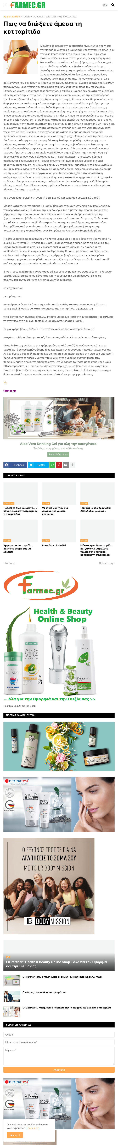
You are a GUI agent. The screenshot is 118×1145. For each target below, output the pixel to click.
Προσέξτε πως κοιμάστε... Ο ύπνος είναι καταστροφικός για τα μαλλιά (20, 510)
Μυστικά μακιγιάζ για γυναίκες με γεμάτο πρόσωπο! (55, 510)
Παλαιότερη (106, 563)
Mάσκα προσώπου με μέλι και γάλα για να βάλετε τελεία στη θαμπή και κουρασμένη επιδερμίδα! (96, 550)
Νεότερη (10, 563)
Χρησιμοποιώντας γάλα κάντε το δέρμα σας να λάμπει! (17, 548)
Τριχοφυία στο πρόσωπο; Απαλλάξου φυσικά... (95, 509)
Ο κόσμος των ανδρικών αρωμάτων (44, 992)
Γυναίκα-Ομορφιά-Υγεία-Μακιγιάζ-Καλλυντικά (49, 16)
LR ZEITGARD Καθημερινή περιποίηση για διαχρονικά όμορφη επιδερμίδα (67, 1007)
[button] (4, 5)
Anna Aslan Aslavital (54, 545)
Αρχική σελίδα (11, 16)
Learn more (32, 1128)
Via (5, 382)
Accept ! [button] (15, 1135)
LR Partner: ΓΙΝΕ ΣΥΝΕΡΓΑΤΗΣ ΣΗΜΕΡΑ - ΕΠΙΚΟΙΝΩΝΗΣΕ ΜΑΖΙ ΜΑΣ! (62, 976)
